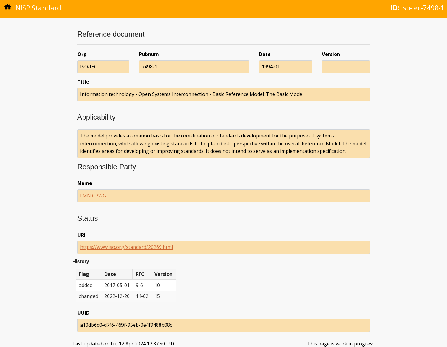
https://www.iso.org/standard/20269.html (126, 247)
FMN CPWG (93, 195)
